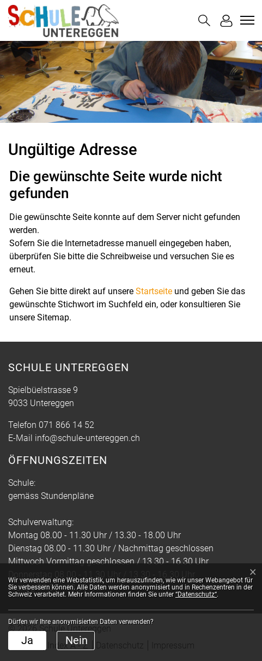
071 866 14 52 (66, 425)
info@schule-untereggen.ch (87, 438)
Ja (27, 640)
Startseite (154, 291)
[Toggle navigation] (245, 20)
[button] (204, 20)
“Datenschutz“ (196, 594)
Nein (76, 640)
